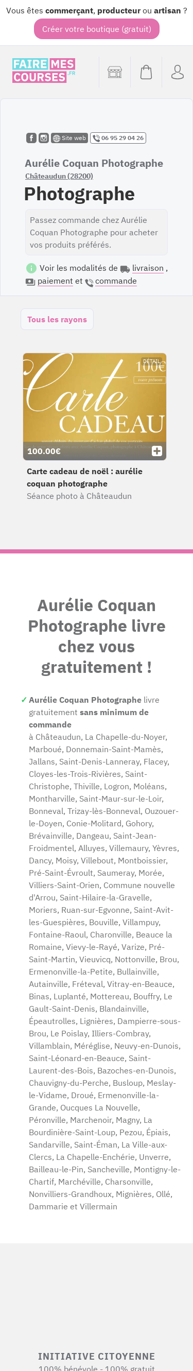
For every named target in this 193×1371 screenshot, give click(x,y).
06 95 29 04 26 (118, 138)
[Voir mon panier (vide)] (146, 72)
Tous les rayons (57, 319)
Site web (69, 138)
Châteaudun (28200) (59, 176)
